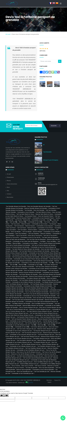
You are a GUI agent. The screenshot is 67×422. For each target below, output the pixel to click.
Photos (9, 181)
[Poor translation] (5, 395)
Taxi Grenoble (47, 152)
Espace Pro (57, 380)
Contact (9, 194)
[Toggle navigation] (60, 4)
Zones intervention (12, 184)
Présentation (10, 177)
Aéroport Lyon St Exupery (50, 160)
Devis (8, 187)
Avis (8, 191)
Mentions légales (49, 381)
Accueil (8, 34)
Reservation (10, 197)
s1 (43, 145)
